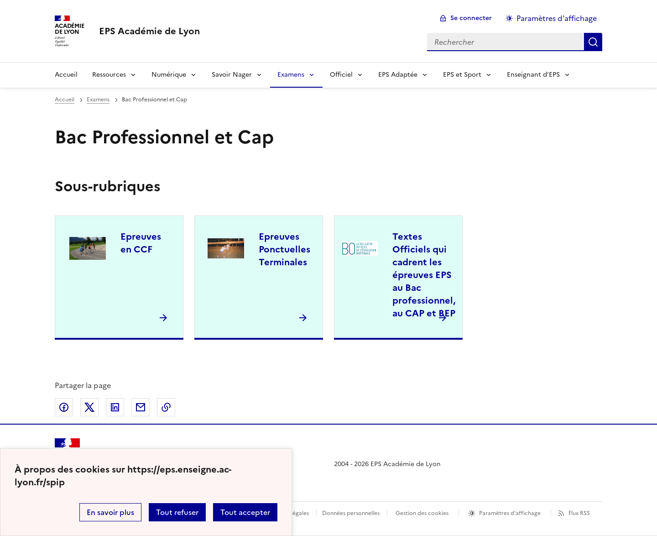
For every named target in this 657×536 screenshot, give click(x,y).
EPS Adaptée (397, 74)
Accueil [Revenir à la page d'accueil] (66, 74)
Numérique (168, 74)
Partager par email (140, 407)
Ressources (109, 74)
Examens (290, 74)
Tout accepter (245, 512)
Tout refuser (177, 512)
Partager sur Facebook (64, 407)
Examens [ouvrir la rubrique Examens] (98, 99)
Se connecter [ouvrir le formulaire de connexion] (471, 18)
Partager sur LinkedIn (115, 407)
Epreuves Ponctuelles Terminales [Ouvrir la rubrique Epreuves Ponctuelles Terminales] (284, 249)
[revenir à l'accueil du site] (149, 31)
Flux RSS (579, 513)
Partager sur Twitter (89, 407)
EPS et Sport (462, 74)
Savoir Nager (232, 74)
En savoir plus (110, 512)
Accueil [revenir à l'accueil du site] (64, 99)
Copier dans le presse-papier (166, 407)
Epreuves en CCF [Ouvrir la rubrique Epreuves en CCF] (140, 243)
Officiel (341, 74)
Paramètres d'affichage (510, 513)
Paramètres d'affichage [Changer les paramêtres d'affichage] (556, 18)
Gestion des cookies (422, 513)
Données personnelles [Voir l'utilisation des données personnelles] (351, 513)
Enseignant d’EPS (533, 74)
